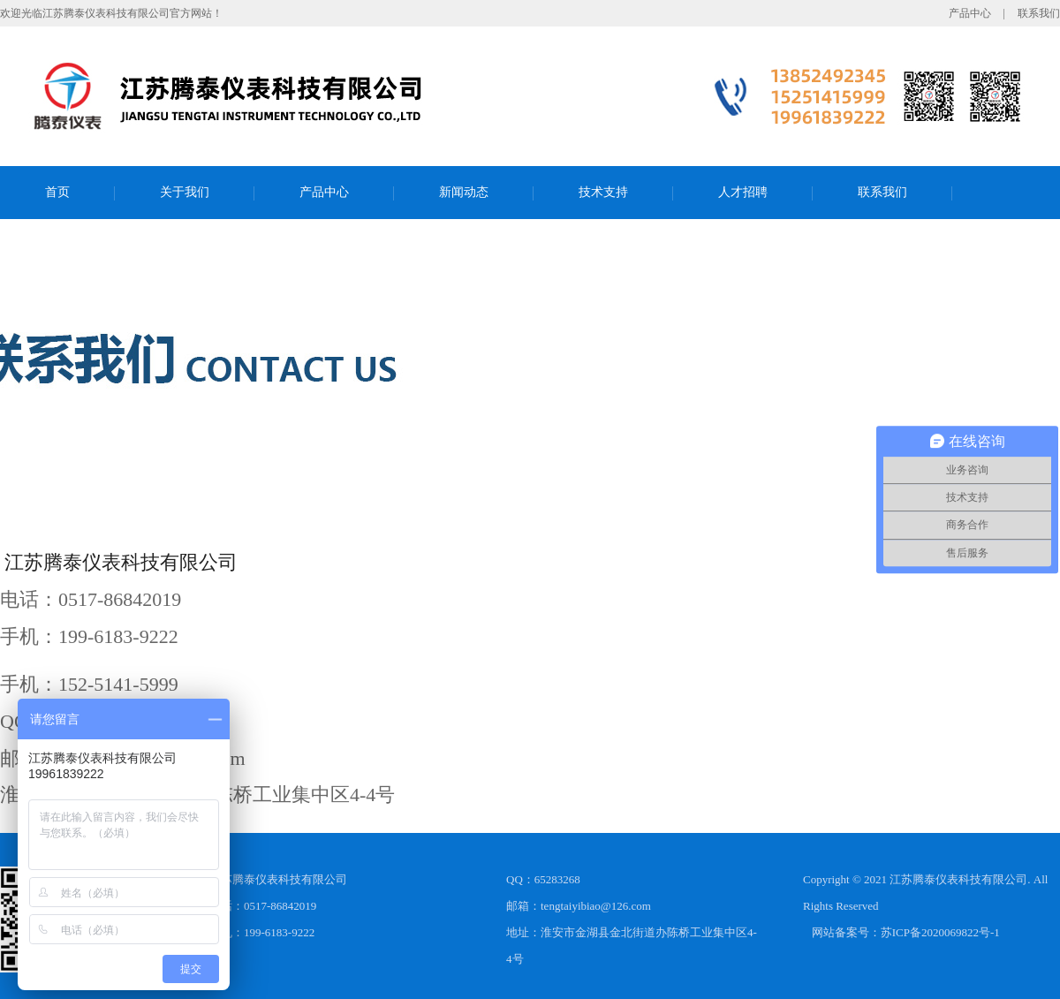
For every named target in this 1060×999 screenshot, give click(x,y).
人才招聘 (743, 192)
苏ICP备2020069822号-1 (940, 932)
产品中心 (970, 13)
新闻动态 (463, 192)
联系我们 (1039, 13)
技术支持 (603, 192)
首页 (57, 192)
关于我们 (184, 192)
